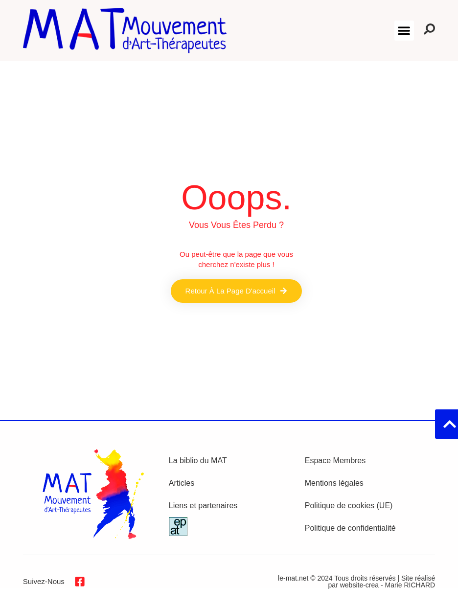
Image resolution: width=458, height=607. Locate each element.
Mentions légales (334, 483)
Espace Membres (335, 460)
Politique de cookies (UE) (349, 505)
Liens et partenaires (203, 505)
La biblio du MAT (198, 460)
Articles (181, 483)
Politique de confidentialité (350, 528)
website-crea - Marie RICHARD (387, 585)
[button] (404, 31)
